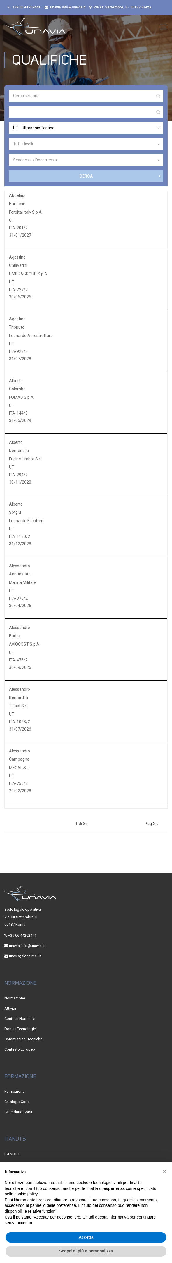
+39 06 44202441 (26, 7)
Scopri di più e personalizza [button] (86, 1251)
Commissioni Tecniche (23, 1039)
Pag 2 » (152, 824)
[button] (164, 1171)
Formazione (14, 1091)
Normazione (14, 998)
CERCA (86, 177)
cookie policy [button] (25, 1194)
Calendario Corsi (18, 1112)
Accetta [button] (86, 1237)
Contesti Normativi (19, 1018)
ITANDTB (11, 1154)
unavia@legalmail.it (25, 956)
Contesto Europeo (19, 1049)
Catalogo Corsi (16, 1101)
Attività (10, 1008)
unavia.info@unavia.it (67, 7)
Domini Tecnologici (20, 1029)
